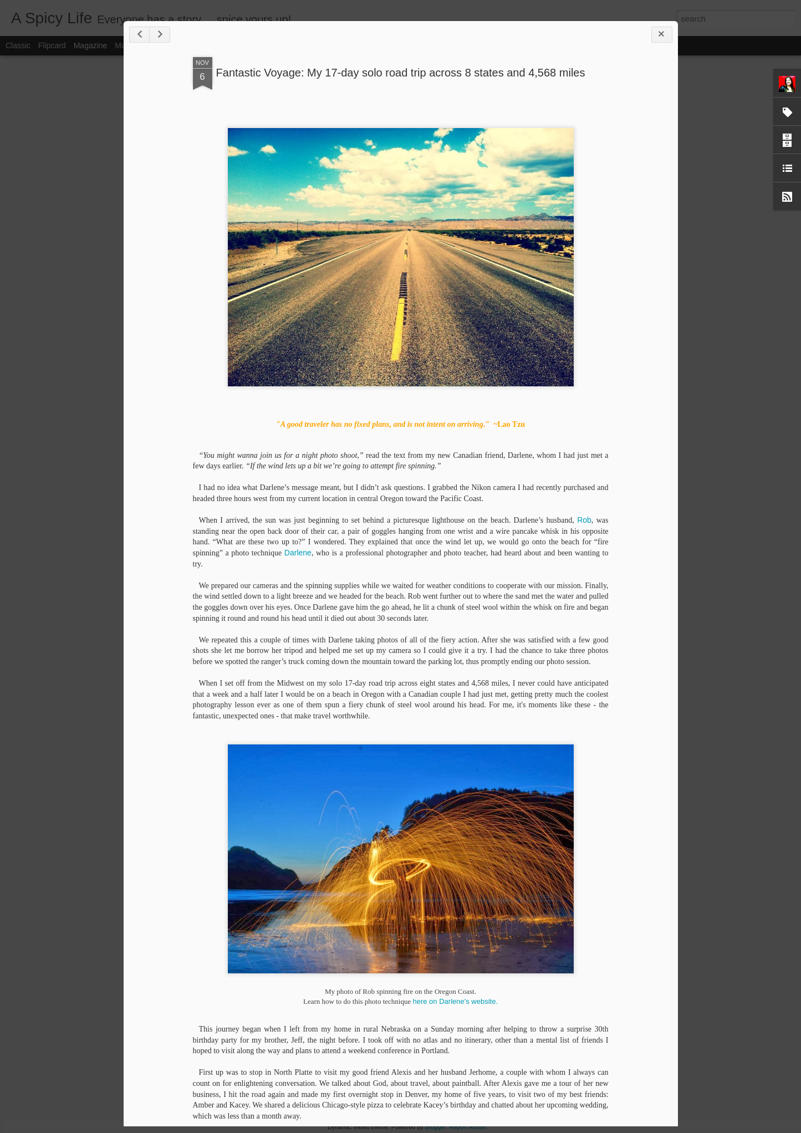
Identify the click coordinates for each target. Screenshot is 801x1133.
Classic (18, 45)
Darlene (298, 552)
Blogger (435, 1127)
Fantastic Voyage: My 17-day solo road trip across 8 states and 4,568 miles (400, 73)
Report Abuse (467, 1127)
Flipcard (52, 45)
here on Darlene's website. (455, 1001)
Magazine (91, 45)
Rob (584, 520)
